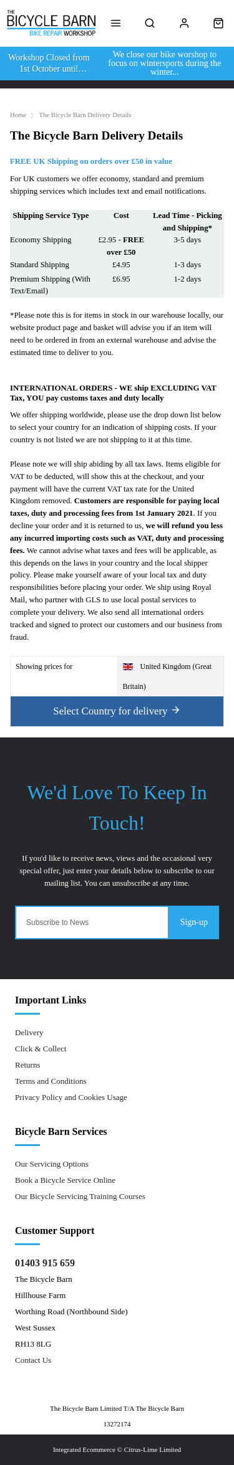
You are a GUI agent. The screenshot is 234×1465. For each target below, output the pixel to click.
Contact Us (33, 1360)
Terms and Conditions (51, 1081)
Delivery (29, 1032)
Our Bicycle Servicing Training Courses (80, 1196)
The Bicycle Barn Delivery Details (85, 114)
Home (18, 114)
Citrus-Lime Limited (152, 1449)
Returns (27, 1064)
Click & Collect (40, 1048)
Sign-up (194, 922)
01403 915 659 (45, 1263)
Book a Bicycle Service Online (65, 1180)
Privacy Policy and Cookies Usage (71, 1097)
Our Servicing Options (52, 1164)
